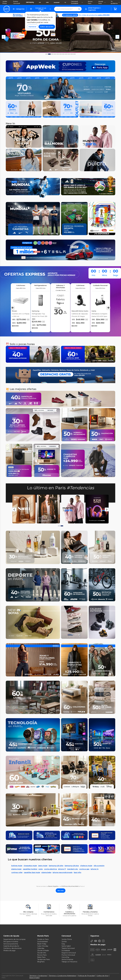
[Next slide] (107, 509)
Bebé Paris (41, 957)
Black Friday (41, 944)
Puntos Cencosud (16, 2)
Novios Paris (90, 2)
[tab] (59, 525)
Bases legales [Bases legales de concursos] (34, 978)
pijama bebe (46, 872)
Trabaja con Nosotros (69, 962)
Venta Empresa (67, 959)
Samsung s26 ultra (56, 866)
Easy (63, 944)
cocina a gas (84, 869)
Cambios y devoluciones (12, 948)
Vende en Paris (43, 939)
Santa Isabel (66, 946)
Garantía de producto (11, 946)
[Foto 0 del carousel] (46, 54)
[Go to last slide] (14, 509)
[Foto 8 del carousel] (69, 54)
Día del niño (41, 953)
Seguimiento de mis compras (14, 939)
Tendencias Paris (43, 959)
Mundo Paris (102, 2)
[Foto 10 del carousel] (74, 54)
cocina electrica (50, 869)
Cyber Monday (42, 946)
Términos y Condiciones (38, 976)
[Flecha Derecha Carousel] (108, 308)
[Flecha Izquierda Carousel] (13, 308)
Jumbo (64, 942)
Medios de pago (9, 950)
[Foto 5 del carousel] (60, 54)
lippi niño (77, 872)
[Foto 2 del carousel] (52, 54)
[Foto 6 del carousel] (63, 54)
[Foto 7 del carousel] (66, 54)
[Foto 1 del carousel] (49, 54)
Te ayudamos (115, 2)
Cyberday (40, 948)
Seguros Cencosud (69, 953)
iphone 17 (62, 869)
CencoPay (65, 957)
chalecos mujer (86, 866)
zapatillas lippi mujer (32, 872)
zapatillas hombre (30, 869)
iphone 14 (94, 869)
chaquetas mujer (30, 866)
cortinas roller (17, 872)
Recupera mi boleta (10, 942)
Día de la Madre (43, 950)
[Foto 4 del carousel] (57, 54)
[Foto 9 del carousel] (71, 54)
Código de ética (102, 976)
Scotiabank (66, 950)
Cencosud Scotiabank (77, 2)
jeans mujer (42, 866)
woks (40, 869)
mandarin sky (72, 869)
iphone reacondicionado (62, 872)
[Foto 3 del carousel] (55, 54)
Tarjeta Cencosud (68, 948)
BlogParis (40, 962)
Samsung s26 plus (72, 866)
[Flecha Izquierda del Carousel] (4, 37)
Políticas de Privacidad (86, 976)
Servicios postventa (10, 944)
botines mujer (16, 866)
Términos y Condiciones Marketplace (62, 976)
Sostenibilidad (42, 942)
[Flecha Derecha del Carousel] (117, 37)
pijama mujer (16, 869)
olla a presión (99, 866)
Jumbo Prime (5, 2)
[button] (40, 9)
